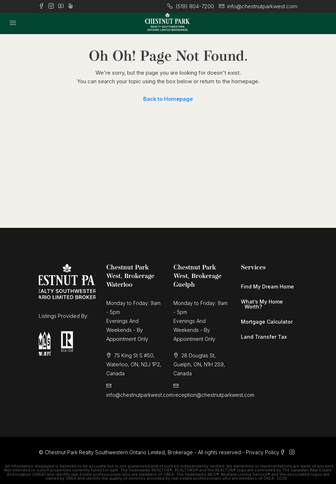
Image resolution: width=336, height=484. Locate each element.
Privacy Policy (262, 452)
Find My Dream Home (267, 286)
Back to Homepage (168, 98)
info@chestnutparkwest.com (139, 395)
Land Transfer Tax (264, 337)
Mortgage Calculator (267, 322)
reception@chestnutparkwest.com (213, 395)
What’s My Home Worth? (262, 304)
